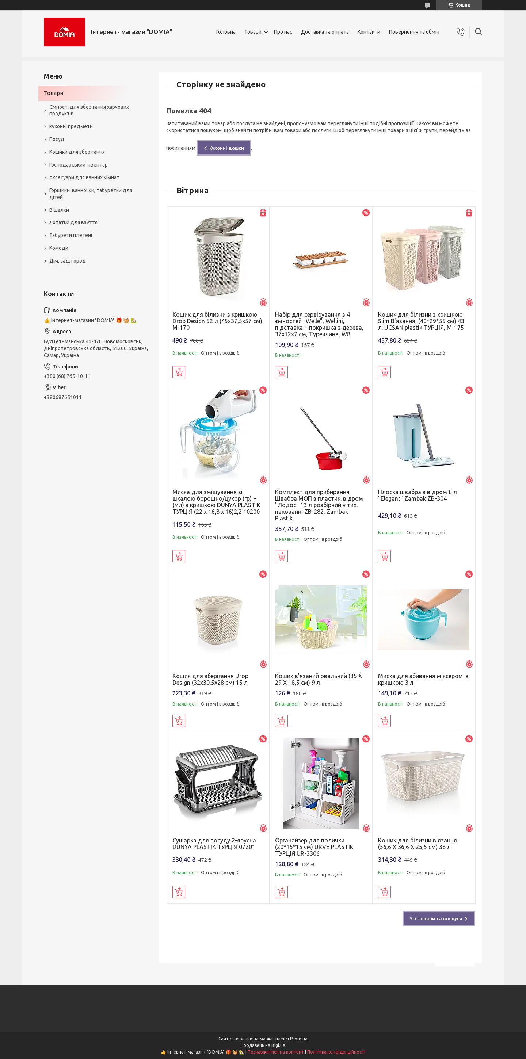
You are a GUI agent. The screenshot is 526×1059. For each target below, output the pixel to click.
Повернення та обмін (414, 32)
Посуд (56, 139)
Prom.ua (299, 1038)
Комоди (58, 248)
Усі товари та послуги (435, 918)
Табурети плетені (70, 235)
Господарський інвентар (78, 165)
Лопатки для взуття (73, 222)
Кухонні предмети (71, 126)
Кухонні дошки (226, 147)
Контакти (369, 32)
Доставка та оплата (325, 32)
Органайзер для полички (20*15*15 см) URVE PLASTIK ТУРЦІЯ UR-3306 (314, 847)
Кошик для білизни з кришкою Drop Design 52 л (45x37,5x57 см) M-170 (217, 321)
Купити (178, 372)
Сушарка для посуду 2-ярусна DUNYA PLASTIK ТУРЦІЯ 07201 (214, 843)
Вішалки (59, 210)
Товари (253, 32)
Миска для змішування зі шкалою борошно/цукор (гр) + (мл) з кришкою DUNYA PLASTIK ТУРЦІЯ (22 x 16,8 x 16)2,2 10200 (216, 502)
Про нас (283, 32)
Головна (226, 32)
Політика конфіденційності (336, 1052)
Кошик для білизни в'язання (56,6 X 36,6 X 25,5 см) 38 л (417, 843)
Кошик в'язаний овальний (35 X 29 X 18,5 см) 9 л (318, 679)
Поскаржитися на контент (276, 1052)
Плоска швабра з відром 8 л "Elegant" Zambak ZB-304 (417, 495)
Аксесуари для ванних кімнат (84, 177)
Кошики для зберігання (77, 152)
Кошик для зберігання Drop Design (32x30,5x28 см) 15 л (210, 679)
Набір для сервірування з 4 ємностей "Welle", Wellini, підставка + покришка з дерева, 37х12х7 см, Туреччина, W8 (319, 324)
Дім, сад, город (67, 261)
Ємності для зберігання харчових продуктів (89, 110)
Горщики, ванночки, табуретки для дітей (90, 193)
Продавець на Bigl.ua (263, 1045)
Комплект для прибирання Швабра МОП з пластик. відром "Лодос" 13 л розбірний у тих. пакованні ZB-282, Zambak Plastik (319, 505)
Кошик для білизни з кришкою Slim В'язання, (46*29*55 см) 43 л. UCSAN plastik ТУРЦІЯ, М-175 (421, 321)
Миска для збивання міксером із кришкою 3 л (423, 679)
